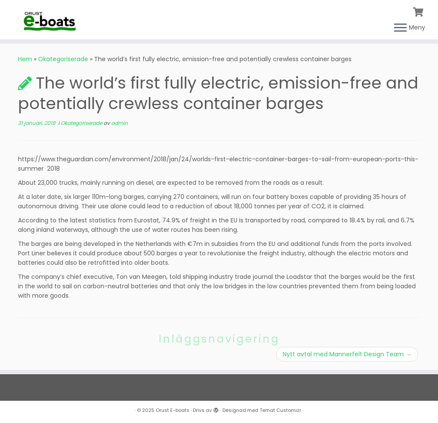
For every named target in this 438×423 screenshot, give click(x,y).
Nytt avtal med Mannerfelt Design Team (347, 354)
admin (119, 123)
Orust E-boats (172, 410)
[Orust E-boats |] (51, 19)
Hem (25, 59)
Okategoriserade (63, 59)
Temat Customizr (280, 410)
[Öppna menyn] (400, 28)
